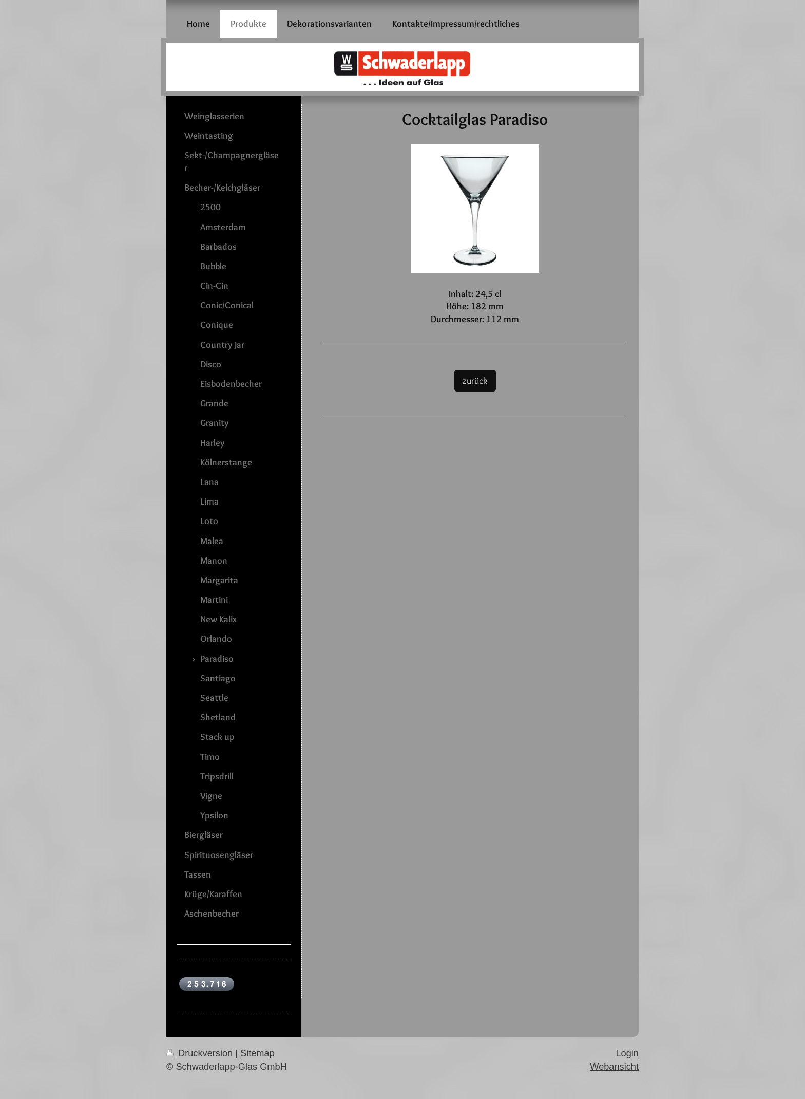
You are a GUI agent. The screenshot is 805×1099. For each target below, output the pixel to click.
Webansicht (614, 1066)
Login (627, 1053)
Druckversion (200, 1053)
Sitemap (257, 1053)
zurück (475, 380)
